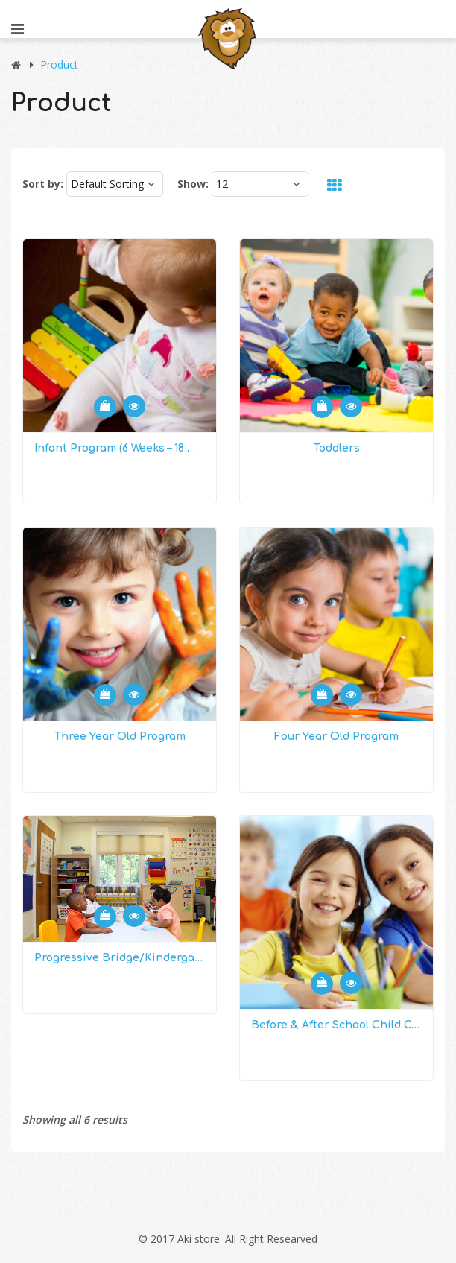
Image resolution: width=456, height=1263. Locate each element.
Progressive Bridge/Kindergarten (119, 957)
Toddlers (337, 448)
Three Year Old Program (120, 736)
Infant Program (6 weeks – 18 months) (119, 448)
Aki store (198, 1239)
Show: (193, 184)
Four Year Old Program (336, 736)
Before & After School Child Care (336, 1025)
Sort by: (42, 184)
